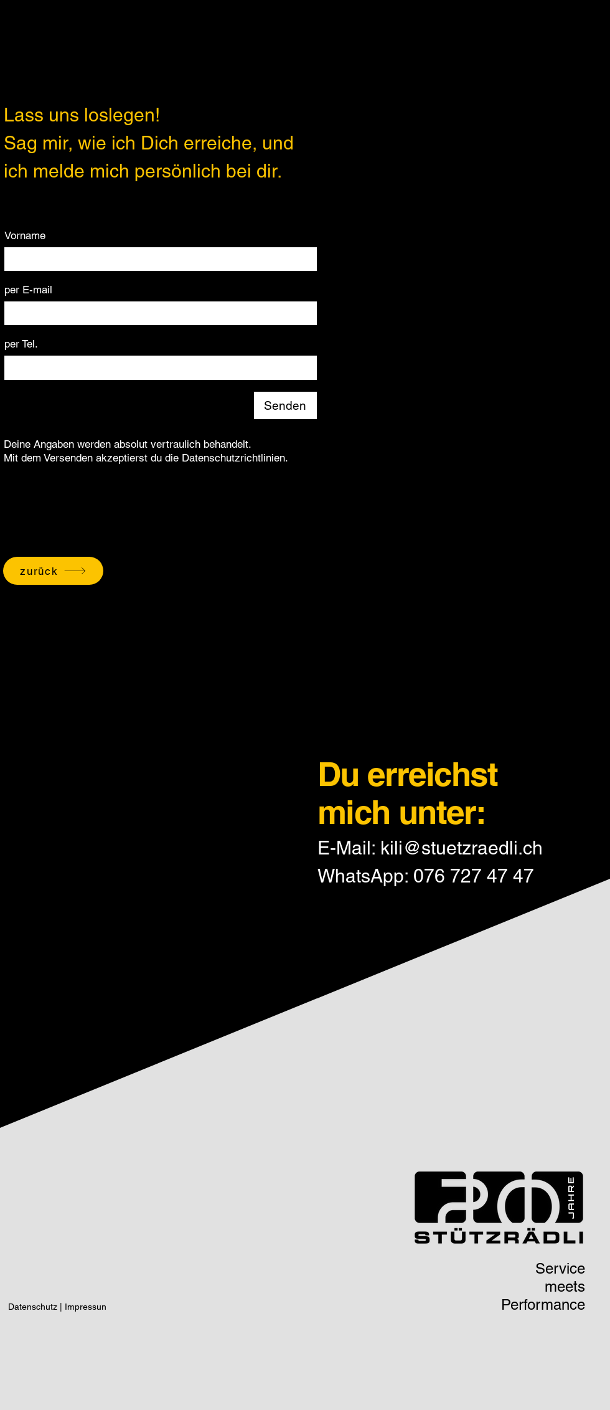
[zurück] (53, 571)
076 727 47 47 (473, 876)
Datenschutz (32, 1307)
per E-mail (28, 289)
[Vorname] (156, 259)
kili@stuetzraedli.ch (461, 848)
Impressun (85, 1307)
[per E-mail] (156, 313)
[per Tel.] (156, 367)
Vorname (24, 235)
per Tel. (21, 344)
